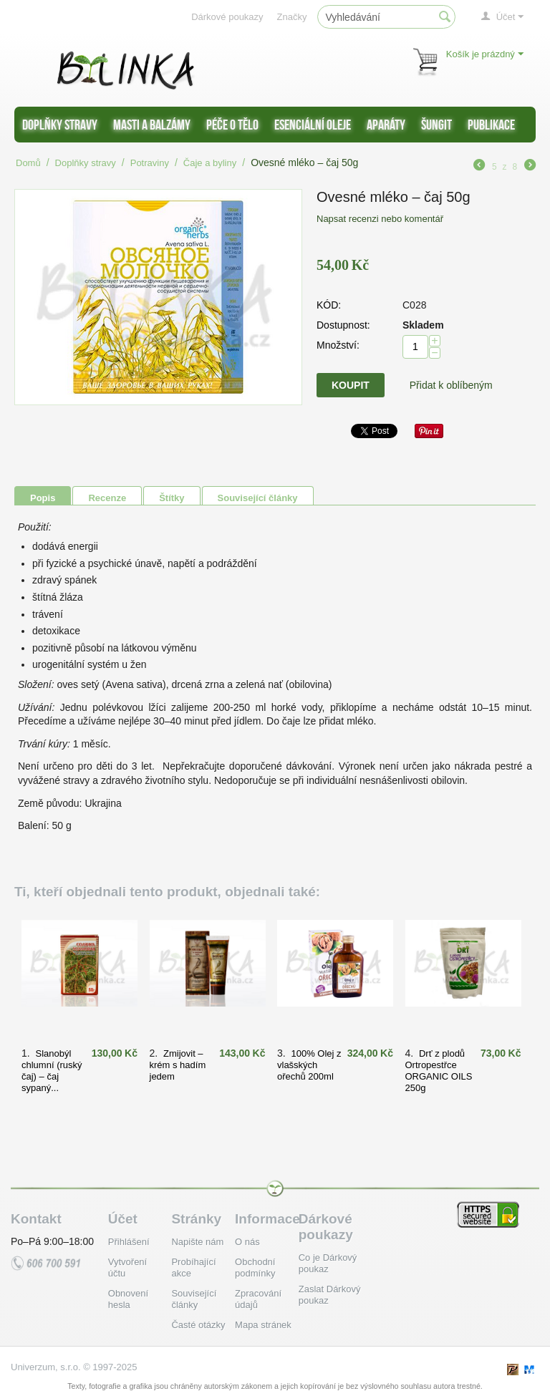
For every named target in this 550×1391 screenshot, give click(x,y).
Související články (258, 498)
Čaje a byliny (209, 162)
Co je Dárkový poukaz (328, 1263)
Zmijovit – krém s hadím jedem (178, 1065)
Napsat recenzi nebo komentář (380, 218)
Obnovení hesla (128, 1299)
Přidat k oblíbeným (451, 385)
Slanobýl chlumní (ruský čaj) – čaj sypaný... (51, 1070)
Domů (28, 162)
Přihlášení (129, 1241)
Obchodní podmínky (255, 1267)
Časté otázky (198, 1324)
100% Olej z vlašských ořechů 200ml (309, 1065)
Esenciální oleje (312, 124)
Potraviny (149, 162)
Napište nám (197, 1241)
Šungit (436, 124)
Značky (292, 16)
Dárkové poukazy (227, 16)
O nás (247, 1241)
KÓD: (329, 305)
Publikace (491, 124)
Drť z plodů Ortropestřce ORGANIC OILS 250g (439, 1070)
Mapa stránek (263, 1324)
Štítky (171, 498)
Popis (42, 498)
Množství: (338, 345)
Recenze (107, 498)
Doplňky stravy (59, 124)
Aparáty (386, 124)
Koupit (351, 385)
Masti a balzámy (151, 124)
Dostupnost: (343, 325)
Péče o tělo (232, 124)
